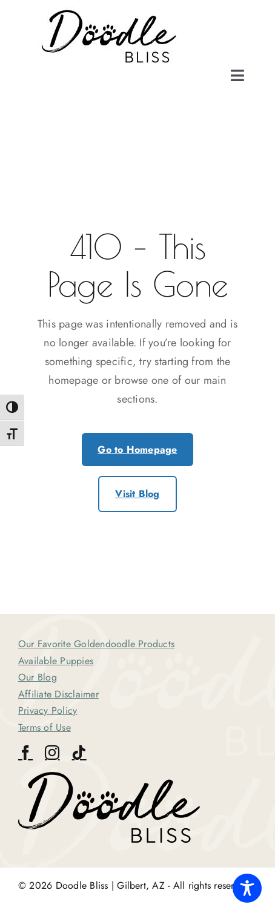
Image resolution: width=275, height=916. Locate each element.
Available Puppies (55, 661)
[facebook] (25, 752)
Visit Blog (137, 494)
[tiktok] (78, 752)
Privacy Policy (47, 710)
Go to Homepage (137, 449)
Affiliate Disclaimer (58, 694)
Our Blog (37, 677)
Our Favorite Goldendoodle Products (96, 644)
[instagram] (52, 752)
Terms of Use (44, 727)
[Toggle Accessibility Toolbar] (247, 888)
